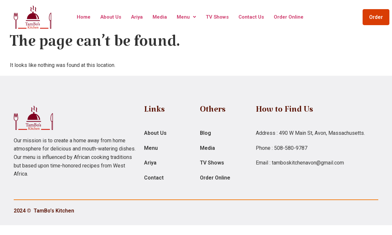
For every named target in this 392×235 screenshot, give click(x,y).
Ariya (137, 17)
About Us (110, 17)
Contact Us (251, 17)
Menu (186, 17)
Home (83, 17)
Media (160, 17)
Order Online (288, 17)
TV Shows (217, 17)
